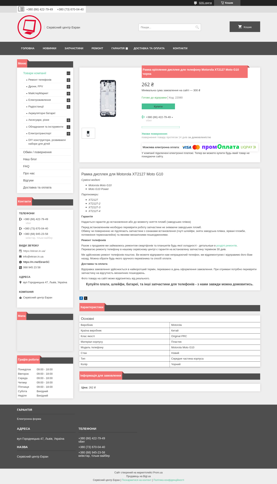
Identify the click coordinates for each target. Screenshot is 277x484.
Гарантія (117, 48)
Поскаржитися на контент (136, 480)
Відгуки (28, 180)
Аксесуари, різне (38, 119)
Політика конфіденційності (168, 480)
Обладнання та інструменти (45, 126)
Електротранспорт (40, 133)
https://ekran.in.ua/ (34, 250)
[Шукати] (197, 27)
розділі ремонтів (226, 245)
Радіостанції (36, 106)
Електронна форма (29, 418)
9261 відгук (205, 2)
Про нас (29, 173)
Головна (27, 48)
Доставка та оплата (149, 48)
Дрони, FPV (35, 86)
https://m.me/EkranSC (36, 262)
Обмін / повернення (37, 152)
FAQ (26, 166)
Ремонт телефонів (40, 79)
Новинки (49, 48)
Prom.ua (158, 472)
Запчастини (74, 48)
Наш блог (30, 159)
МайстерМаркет (38, 93)
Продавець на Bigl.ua (138, 476)
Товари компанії (34, 73)
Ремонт (97, 48)
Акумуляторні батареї (41, 113)
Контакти (180, 48)
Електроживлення (39, 99)
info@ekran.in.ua (33, 256)
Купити (158, 106)
